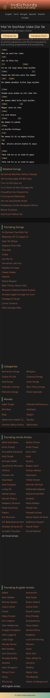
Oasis (29, 649)
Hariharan (31, 475)
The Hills (6, 250)
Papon (5, 512)
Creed (5, 611)
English (8, 14)
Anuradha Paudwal (12, 452)
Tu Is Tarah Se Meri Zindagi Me (17, 187)
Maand (5, 276)
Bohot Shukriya (9, 210)
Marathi (41, 14)
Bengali (23, 14)
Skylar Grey (32, 672)
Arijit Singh (8, 456)
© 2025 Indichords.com (25, 695)
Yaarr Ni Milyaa (9, 241)
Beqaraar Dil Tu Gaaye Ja (15, 237)
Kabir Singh (8, 404)
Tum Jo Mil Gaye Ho (11, 183)
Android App (40, 39)
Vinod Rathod (33, 531)
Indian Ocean (33, 480)
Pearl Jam (31, 653)
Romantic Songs (10, 371)
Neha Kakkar (32, 503)
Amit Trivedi (8, 447)
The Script (7, 681)
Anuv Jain (31, 452)
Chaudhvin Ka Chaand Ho (14, 192)
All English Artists (11, 686)
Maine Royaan (9, 281)
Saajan (30, 414)
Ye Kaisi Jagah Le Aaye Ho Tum (18, 294)
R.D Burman (8, 517)
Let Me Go (7, 259)
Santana (30, 663)
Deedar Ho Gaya (10, 268)
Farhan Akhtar (33, 470)
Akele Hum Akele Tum (13, 419)
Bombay (6, 409)
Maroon (30, 644)
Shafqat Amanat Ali (12, 526)
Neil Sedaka (8, 649)
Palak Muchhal (10, 508)
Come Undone (9, 303)
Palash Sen (32, 508)
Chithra (6, 470)
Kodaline (30, 635)
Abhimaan (32, 424)
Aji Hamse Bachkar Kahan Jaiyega (19, 174)
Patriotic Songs (10, 392)
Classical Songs (34, 377)
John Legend (9, 635)
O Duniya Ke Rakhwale (13, 196)
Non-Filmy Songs (35, 387)
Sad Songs (7, 382)
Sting (4, 677)
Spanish (32, 14)
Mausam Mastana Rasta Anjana (18, 290)
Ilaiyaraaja (7, 480)
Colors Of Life (9, 377)
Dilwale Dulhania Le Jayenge (38, 404)
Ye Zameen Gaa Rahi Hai (15, 232)
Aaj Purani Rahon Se (11, 214)
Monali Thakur (9, 498)
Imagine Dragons (11, 630)
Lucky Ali (6, 489)
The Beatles (32, 677)
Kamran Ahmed (34, 484)
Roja (4, 414)
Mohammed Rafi (35, 494)
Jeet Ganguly (9, 484)
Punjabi (25, 18)
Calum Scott (8, 607)
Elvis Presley (32, 616)
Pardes (30, 419)
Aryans (29, 461)
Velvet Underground (36, 681)
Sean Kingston (9, 667)
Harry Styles (32, 625)
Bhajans (30, 371)
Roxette (6, 663)
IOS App (26, 39)
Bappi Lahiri (32, 466)
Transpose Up (9, 36)
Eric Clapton (8, 621)
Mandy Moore (9, 644)
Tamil (16, 14)
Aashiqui (31, 409)
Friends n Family (10, 387)
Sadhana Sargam (35, 522)
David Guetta (33, 611)
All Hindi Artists (10, 536)
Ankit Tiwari (32, 447)
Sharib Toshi (32, 526)
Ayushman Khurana (12, 466)
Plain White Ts (33, 658)
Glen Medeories (10, 625)
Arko (28, 456)
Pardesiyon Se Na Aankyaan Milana (19, 205)
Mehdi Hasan (9, 494)
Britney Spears (9, 602)
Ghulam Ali (8, 475)
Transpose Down (39, 36)
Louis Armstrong (34, 639)
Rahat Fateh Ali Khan (37, 517)
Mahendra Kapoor (35, 489)
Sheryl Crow (8, 672)
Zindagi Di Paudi (11, 299)
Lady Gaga (7, 639)
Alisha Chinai (32, 442)
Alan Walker (8, 597)
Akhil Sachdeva (10, 442)
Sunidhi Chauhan (11, 531)
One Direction (9, 653)
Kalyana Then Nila (11, 245)
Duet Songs (32, 382)
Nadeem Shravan (11, 503)
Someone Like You (12, 263)
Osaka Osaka (9, 272)
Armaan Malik (9, 461)
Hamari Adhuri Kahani (13, 424)
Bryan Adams (33, 602)
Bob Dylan (31, 597)
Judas (5, 254)
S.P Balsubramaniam (13, 522)
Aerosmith (31, 592)
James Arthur (33, 630)
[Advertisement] (25, 337)
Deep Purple (8, 616)
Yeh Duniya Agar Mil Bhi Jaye (16, 179)
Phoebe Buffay (10, 658)
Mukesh (30, 498)
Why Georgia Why (11, 308)
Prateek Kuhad (34, 512)
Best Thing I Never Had (14, 285)
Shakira (30, 667)
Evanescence (33, 621)
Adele (5, 592)
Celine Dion (32, 607)
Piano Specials (34, 392)
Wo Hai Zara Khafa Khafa (14, 201)
